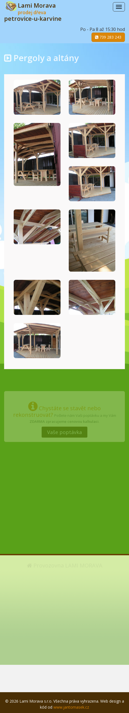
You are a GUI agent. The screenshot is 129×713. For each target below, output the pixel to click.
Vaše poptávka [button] (64, 431)
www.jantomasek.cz (71, 707)
